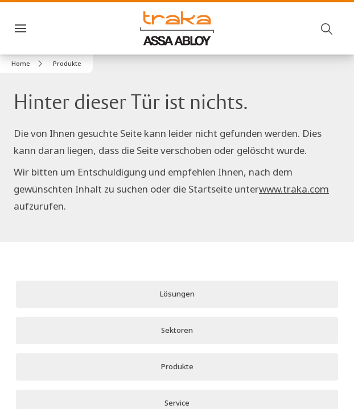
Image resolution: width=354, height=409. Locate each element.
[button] (67, 64)
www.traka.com (294, 173)
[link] (28, 63)
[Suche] (327, 28)
